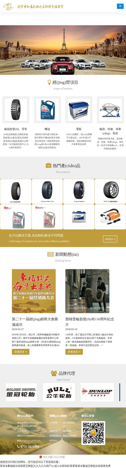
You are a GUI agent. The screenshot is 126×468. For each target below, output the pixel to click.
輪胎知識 (67, 431)
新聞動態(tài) (55, 435)
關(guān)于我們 (70, 435)
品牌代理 (53, 431)
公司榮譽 (53, 422)
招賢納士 (53, 440)
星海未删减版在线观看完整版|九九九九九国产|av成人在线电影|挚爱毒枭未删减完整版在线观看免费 (55, 466)
